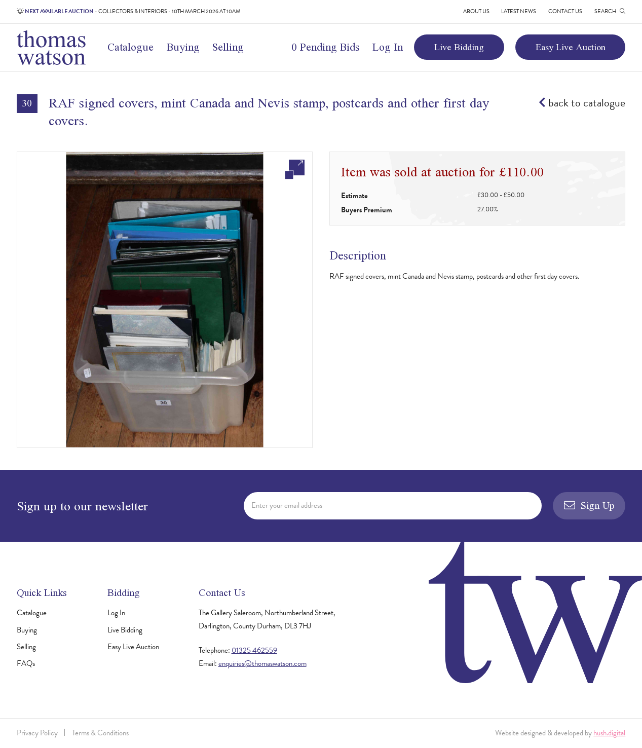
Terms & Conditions (100, 732)
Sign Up (589, 505)
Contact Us (565, 11)
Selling (228, 46)
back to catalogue (582, 102)
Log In (387, 46)
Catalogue (130, 46)
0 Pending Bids (325, 46)
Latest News (518, 11)
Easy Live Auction (571, 46)
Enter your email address (286, 505)
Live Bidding (459, 46)
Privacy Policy (37, 732)
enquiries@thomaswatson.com (262, 663)
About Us (476, 11)
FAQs (26, 663)
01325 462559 (254, 650)
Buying (183, 46)
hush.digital (609, 732)
